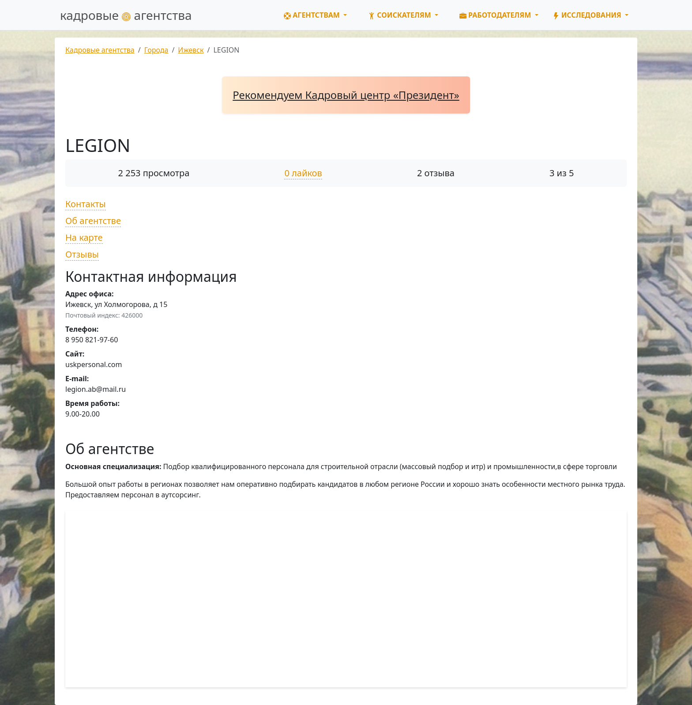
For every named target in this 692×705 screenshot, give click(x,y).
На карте (84, 237)
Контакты (85, 204)
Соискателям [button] (400, 15)
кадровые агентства (126, 15)
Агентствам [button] (313, 15)
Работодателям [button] (496, 15)
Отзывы (82, 254)
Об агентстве (93, 221)
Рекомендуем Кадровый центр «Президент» (346, 94)
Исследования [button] (588, 15)
